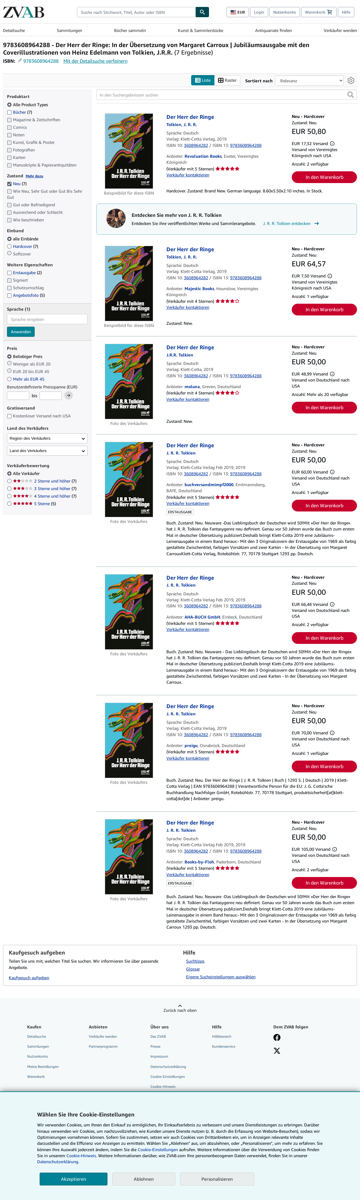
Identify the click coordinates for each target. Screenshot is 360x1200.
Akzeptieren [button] (73, 1179)
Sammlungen (69, 30)
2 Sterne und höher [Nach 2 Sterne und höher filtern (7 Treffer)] (44, 481)
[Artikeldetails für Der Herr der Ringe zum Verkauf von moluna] (129, 382)
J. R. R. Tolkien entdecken (291, 223)
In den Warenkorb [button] (324, 177)
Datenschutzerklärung (168, 1066)
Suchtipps (195, 961)
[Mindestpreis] (18, 396)
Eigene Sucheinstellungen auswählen (221, 977)
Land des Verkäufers (28, 450)
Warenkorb (36, 1076)
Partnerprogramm (103, 1046)
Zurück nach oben (180, 1010)
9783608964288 (41, 61)
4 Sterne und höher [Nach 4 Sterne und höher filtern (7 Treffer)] (44, 496)
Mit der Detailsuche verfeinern (95, 61)
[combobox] (136, 12)
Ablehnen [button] (144, 1179)
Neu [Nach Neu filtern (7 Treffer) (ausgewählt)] (17, 183)
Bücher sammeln (130, 30)
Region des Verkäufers (30, 438)
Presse (155, 1046)
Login (259, 12)
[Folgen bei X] (277, 1051)
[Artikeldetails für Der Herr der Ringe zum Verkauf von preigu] (129, 740)
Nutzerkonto (284, 12)
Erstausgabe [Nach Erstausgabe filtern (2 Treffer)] (24, 272)
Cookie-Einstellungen (158, 1149)
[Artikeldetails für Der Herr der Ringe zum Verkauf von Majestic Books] (129, 283)
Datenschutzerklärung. (58, 1161)
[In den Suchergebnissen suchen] (226, 95)
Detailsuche (14, 30)
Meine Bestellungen (43, 1066)
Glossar (193, 969)
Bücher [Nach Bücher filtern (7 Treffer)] (19, 112)
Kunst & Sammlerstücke (200, 30)
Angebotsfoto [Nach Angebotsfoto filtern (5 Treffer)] (26, 295)
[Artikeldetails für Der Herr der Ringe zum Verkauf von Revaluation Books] (129, 151)
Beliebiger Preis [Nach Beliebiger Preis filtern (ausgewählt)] (25, 356)
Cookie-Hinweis (162, 1086)
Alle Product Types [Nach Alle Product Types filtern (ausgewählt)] (28, 104)
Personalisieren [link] (217, 1179)
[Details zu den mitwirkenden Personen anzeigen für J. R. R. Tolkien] (181, 124)
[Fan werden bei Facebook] (277, 1038)
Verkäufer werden (340, 30)
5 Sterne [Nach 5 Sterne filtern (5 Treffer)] (34, 503)
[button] (350, 95)
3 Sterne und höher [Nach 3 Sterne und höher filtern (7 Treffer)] (44, 488)
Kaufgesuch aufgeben (29, 977)
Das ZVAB (158, 1036)
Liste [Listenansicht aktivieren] (203, 80)
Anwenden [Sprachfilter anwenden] (21, 331)
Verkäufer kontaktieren (187, 174)
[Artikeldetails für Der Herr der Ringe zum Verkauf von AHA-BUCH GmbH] (129, 612)
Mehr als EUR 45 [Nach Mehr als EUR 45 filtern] (26, 379)
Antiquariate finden (273, 30)
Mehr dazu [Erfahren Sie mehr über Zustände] (34, 176)
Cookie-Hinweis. (81, 1155)
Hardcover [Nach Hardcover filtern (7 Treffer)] (22, 246)
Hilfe (346, 12)
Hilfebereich (221, 1036)
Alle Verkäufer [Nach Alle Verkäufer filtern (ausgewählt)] (27, 473)
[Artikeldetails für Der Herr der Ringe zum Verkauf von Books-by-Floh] (129, 857)
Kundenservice (223, 1046)
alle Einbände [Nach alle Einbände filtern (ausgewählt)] (23, 238)
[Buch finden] (202, 12)
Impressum (159, 1056)
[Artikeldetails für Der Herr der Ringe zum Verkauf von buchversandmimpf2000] (129, 480)
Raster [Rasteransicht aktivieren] (227, 80)
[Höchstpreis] (51, 396)
